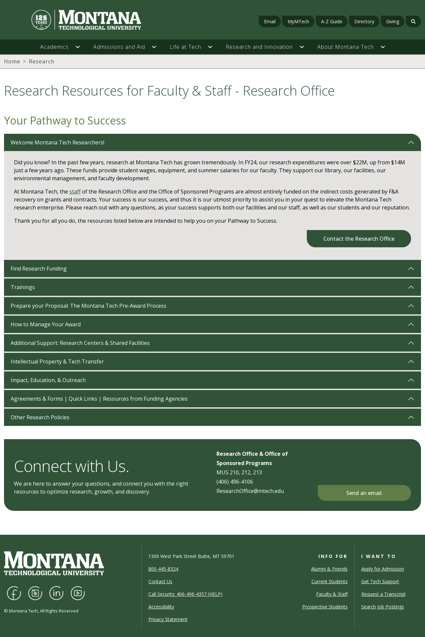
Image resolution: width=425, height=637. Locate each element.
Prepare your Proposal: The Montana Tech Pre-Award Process (88, 305)
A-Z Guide (331, 21)
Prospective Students (325, 606)
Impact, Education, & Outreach (48, 380)
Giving (392, 21)
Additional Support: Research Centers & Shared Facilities (80, 343)
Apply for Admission (382, 569)
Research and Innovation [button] (259, 46)
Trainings (23, 287)
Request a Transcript (383, 594)
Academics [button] (54, 46)
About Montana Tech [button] (345, 46)
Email (270, 21)
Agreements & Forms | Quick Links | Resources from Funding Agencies (99, 398)
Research (41, 61)
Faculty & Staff (332, 594)
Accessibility (161, 606)
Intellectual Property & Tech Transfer (57, 361)
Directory (364, 21)
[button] (81, 47)
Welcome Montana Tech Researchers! (57, 142)
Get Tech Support (380, 581)
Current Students (329, 581)
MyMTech (298, 21)
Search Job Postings (382, 606)
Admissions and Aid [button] (119, 46)
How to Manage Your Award (46, 324)
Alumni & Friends (329, 569)
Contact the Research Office (358, 238)
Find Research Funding (39, 268)
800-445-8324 (163, 569)
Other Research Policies (40, 417)
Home (12, 61)
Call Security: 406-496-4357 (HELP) (185, 594)
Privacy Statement (168, 619)
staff (75, 191)
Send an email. (364, 493)
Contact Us (160, 581)
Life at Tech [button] (185, 46)
